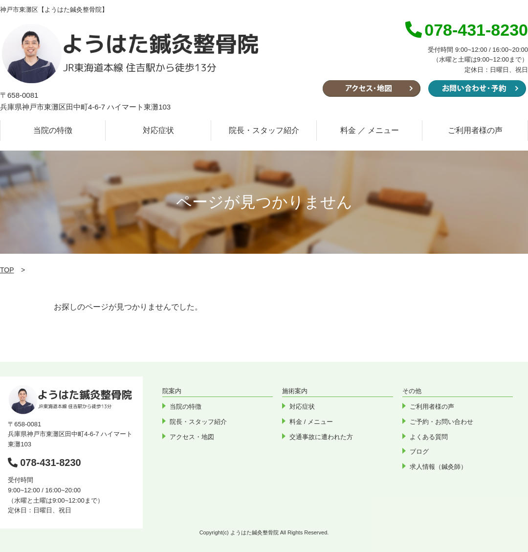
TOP (7, 270)
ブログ (419, 451)
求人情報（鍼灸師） (438, 466)
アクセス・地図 (192, 437)
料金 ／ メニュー (369, 130)
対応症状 (158, 130)
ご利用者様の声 (475, 130)
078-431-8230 (44, 462)
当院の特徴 (52, 130)
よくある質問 (429, 437)
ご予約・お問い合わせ (441, 421)
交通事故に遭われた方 (321, 437)
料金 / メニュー (311, 421)
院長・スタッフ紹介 (264, 130)
